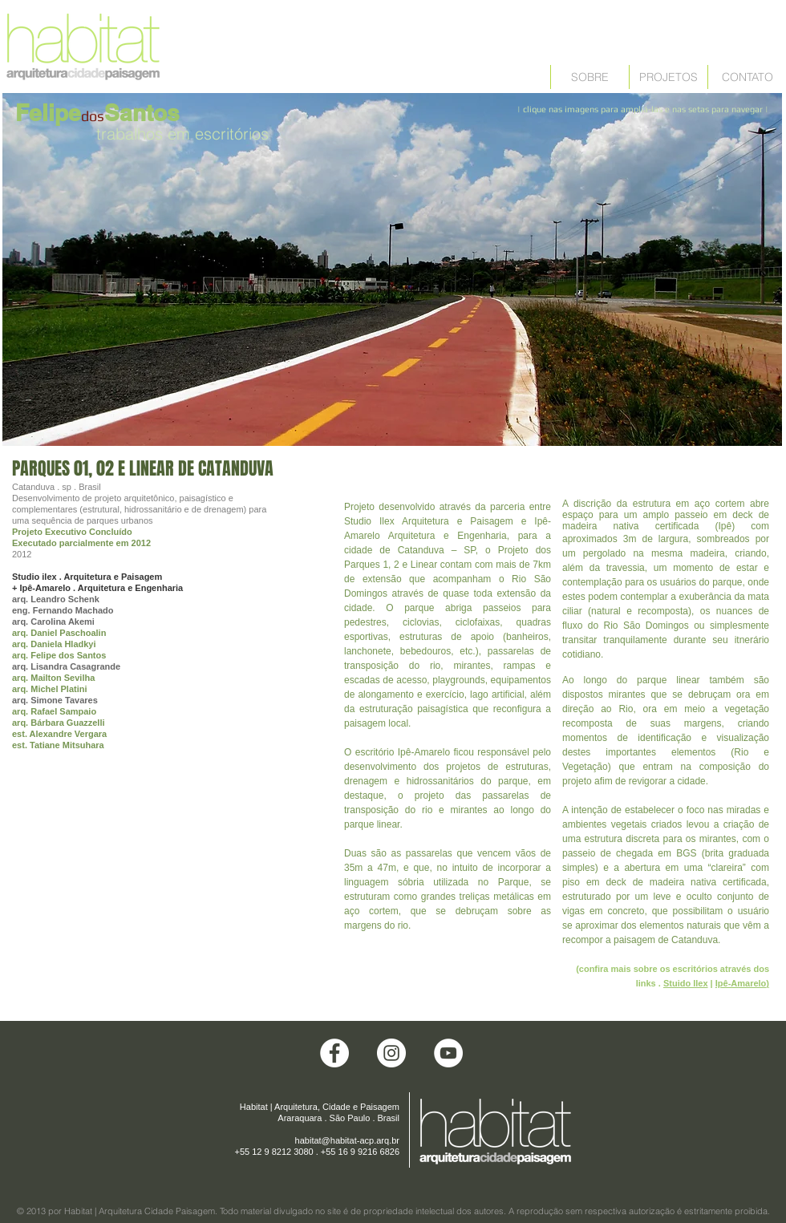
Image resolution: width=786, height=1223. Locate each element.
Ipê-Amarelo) (742, 983)
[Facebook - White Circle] (334, 1053)
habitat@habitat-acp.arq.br (347, 1140)
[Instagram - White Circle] (391, 1053)
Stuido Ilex (685, 983)
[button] (392, 269)
